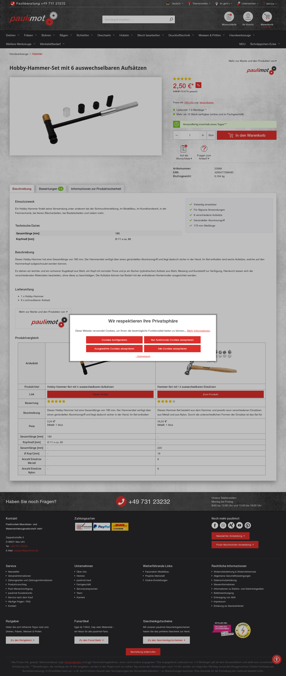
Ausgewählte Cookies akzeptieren (114, 348)
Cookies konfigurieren (114, 339)
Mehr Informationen (198, 330)
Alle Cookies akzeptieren (172, 348)
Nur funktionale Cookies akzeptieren (172, 339)
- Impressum (143, 356)
